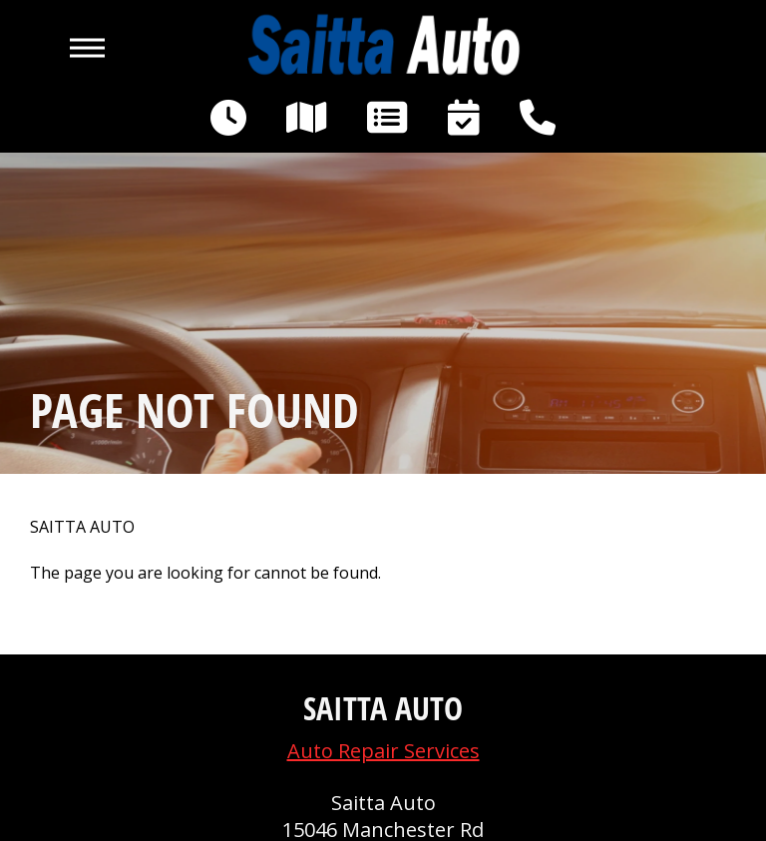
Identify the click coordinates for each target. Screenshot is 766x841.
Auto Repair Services (383, 750)
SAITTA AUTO (82, 527)
